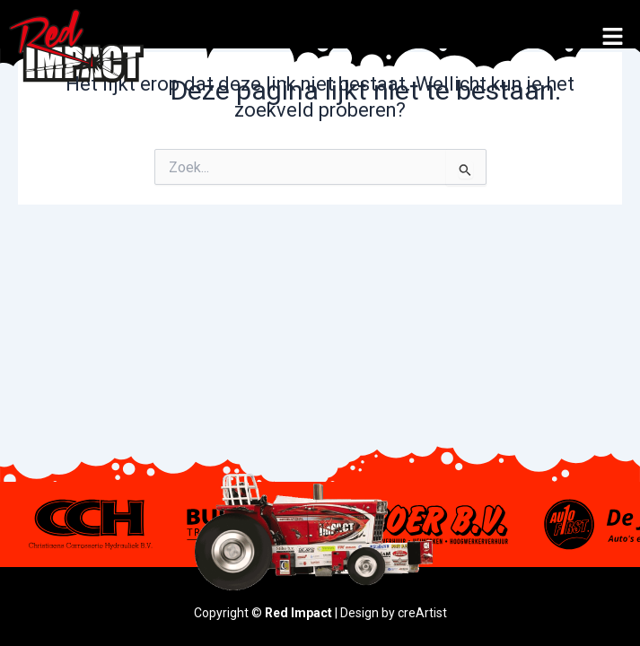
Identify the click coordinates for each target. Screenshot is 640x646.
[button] (613, 37)
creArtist (422, 613)
